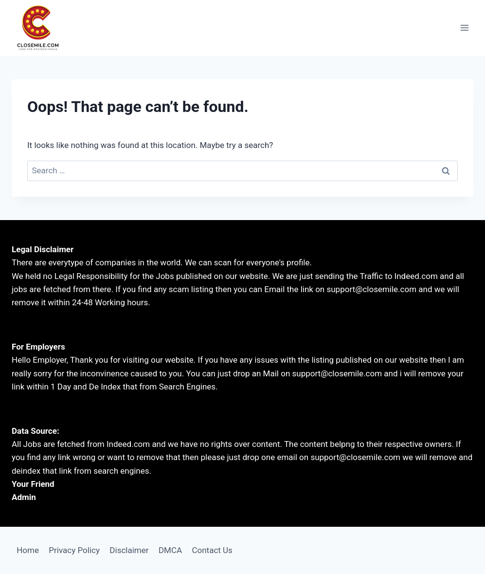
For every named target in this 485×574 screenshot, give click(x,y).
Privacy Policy (74, 550)
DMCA (170, 550)
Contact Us (212, 550)
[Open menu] (464, 28)
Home (28, 550)
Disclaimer (128, 550)
